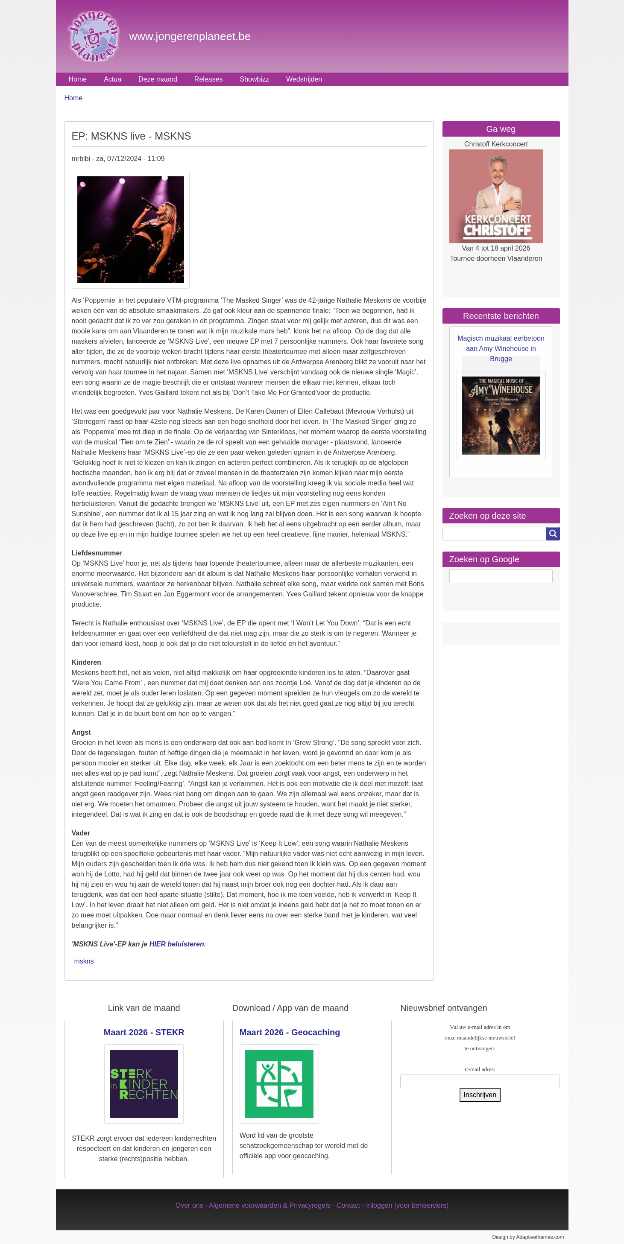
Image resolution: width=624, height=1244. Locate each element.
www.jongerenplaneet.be (190, 36)
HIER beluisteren (176, 944)
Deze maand (157, 79)
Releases (208, 79)
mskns (84, 961)
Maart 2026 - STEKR (144, 1032)
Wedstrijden (304, 79)
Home (78, 79)
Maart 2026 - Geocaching (290, 1032)
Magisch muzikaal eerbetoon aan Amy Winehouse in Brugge (501, 348)
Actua (112, 79)
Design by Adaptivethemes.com (528, 1237)
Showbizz (254, 79)
